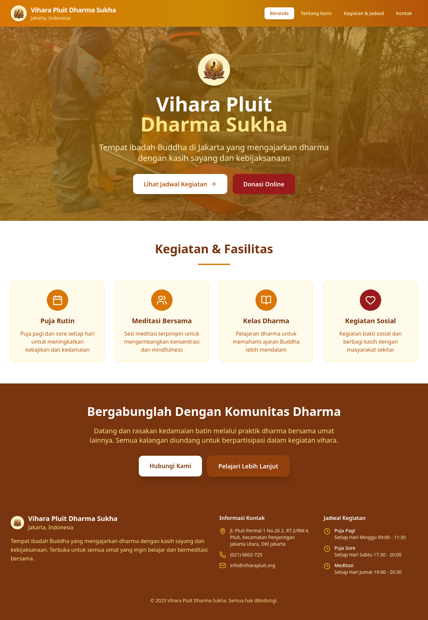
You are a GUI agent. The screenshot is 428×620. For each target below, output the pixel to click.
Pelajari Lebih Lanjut (248, 466)
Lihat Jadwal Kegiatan (180, 184)
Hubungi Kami (170, 466)
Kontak (404, 13)
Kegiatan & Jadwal (364, 13)
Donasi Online (264, 184)
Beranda (279, 13)
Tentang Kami (316, 13)
